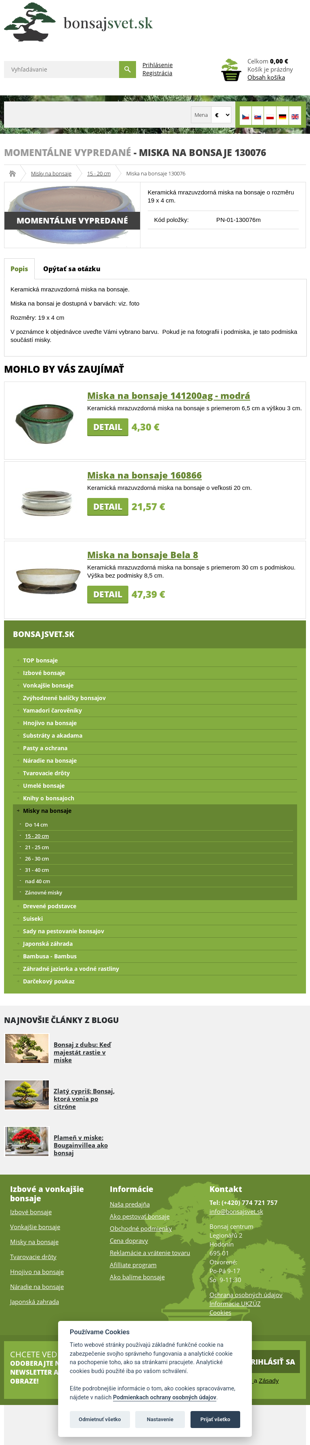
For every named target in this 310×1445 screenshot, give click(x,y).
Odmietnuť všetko (100, 1419)
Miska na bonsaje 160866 (144, 475)
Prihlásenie (157, 65)
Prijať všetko (215, 1419)
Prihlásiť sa (270, 1362)
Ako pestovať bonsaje (140, 1216)
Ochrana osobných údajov (246, 1295)
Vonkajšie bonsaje (48, 685)
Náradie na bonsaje (50, 760)
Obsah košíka (266, 77)
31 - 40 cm (37, 869)
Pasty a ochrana (45, 748)
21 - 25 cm (37, 847)
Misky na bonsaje (51, 173)
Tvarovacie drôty (46, 773)
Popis (19, 268)
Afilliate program (133, 1265)
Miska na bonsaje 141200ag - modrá (168, 395)
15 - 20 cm (99, 173)
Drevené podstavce (49, 906)
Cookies (220, 1312)
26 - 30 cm (37, 858)
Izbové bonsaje (44, 673)
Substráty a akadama (52, 735)
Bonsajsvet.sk (15, 173)
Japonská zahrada (34, 1301)
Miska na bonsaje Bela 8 (142, 554)
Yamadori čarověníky (52, 710)
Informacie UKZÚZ (235, 1303)
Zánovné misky (43, 892)
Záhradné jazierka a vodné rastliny (71, 968)
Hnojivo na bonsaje (50, 723)
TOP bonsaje (40, 660)
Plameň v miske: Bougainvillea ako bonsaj (81, 1145)
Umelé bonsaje (44, 785)
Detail (107, 426)
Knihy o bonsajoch (48, 798)
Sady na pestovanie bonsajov (63, 931)
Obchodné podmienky (141, 1228)
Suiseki (33, 918)
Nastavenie (160, 1419)
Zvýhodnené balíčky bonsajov (64, 698)
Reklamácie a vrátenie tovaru (150, 1253)
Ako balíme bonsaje (137, 1277)
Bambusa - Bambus (50, 956)
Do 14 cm (36, 824)
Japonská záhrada (48, 943)
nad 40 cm (37, 881)
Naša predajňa (130, 1204)
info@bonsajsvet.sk (236, 1211)
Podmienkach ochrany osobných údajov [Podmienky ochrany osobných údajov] (164, 1397)
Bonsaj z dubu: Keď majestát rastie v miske (82, 1052)
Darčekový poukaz (49, 981)
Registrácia (157, 73)
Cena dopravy (129, 1240)
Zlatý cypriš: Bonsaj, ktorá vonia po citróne (84, 1098)
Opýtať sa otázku (72, 268)
